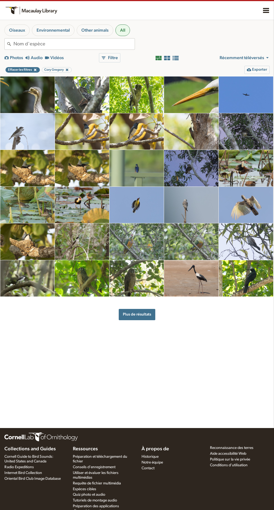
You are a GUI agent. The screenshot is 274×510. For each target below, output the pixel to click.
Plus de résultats (137, 314)
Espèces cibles (84, 489)
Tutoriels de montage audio (95, 500)
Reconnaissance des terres (231, 448)
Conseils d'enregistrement (94, 467)
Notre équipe (152, 462)
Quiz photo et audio (89, 495)
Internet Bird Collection (23, 473)
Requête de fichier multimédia (97, 483)
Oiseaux (17, 30)
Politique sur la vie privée (230, 459)
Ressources (85, 448)
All (122, 30)
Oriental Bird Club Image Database (32, 479)
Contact (148, 468)
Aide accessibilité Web (228, 454)
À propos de (155, 448)
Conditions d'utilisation (229, 465)
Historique (150, 457)
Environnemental (53, 30)
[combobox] (74, 44)
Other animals (95, 30)
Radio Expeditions (19, 467)
